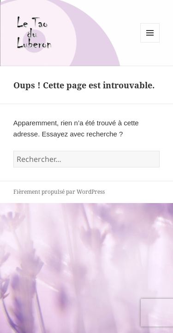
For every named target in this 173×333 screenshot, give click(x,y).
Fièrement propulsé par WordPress (59, 192)
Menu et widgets (150, 42)
